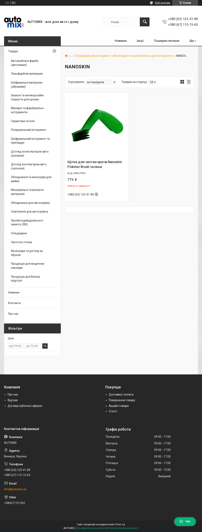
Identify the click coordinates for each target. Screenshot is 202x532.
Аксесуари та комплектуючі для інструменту (143, 55)
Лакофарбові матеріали (27, 73)
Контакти (14, 303)
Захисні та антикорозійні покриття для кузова (27, 97)
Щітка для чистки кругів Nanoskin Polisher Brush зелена (94, 164)
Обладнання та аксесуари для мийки (31, 179)
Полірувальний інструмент (93, 55)
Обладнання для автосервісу (30, 202)
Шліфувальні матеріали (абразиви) (26, 84)
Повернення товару (122, 400)
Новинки (121, 40)
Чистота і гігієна (21, 242)
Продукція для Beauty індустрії (25, 278)
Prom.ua (120, 524)
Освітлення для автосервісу (29, 211)
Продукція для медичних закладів (27, 265)
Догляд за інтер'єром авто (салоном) (28, 166)
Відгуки (13, 400)
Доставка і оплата (121, 394)
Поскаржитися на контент (91, 528)
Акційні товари (119, 405)
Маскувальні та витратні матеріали (27, 192)
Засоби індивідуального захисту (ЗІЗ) (27, 222)
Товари (13, 51)
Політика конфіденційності (123, 528)
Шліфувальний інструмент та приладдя (30, 140)
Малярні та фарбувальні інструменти (27, 110)
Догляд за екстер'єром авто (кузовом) (30, 153)
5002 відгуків (162, 2)
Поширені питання (166, 40)
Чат (185, 521)
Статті (113, 411)
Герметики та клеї (23, 121)
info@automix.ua (15, 489)
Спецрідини (19, 233)
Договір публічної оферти (25, 405)
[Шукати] (145, 21)
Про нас (13, 313)
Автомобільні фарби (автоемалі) (24, 63)
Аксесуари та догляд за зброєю (27, 253)
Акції (140, 40)
